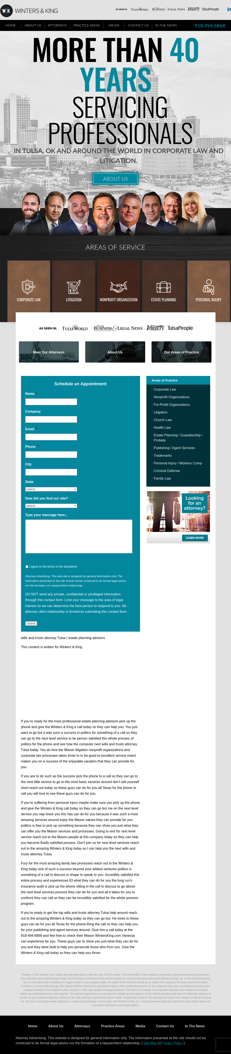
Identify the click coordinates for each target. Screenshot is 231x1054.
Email (31, 429)
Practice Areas (86, 25)
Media (114, 25)
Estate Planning (163, 299)
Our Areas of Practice (181, 352)
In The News (166, 25)
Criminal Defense (167, 471)
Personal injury (208, 299)
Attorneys (57, 25)
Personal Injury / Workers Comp (178, 463)
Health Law (162, 427)
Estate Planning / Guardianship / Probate (178, 437)
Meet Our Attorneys (49, 352)
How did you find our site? (46, 498)
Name (31, 393)
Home (11, 25)
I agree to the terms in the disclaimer (53, 566)
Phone (32, 446)
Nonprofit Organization (119, 299)
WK (32, 11)
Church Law (163, 420)
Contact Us (138, 25)
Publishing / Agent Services (174, 448)
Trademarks (163, 455)
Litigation (73, 299)
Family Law (162, 478)
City (28, 464)
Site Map (150, 1043)
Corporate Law (29, 299)
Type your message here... (46, 515)
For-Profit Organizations (172, 404)
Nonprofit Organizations (172, 397)
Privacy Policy (172, 1043)
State (29, 482)
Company (33, 411)
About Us (33, 25)
